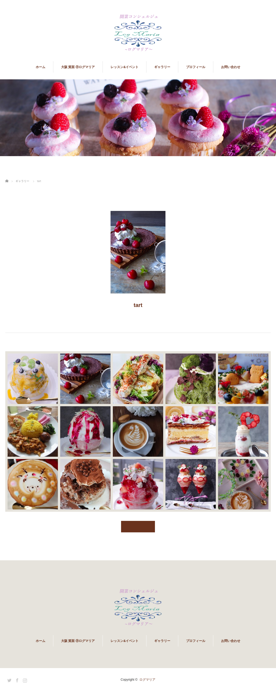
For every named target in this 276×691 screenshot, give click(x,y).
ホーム (40, 67)
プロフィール (195, 67)
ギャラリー (162, 67)
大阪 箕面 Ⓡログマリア (78, 67)
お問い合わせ (230, 67)
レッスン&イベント (124, 67)
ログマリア (147, 679)
